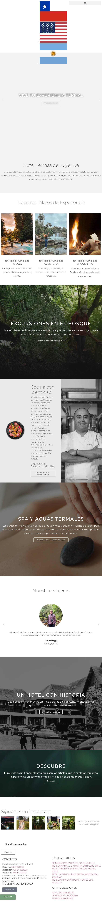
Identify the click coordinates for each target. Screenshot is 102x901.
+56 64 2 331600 (20, 870)
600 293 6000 (18, 867)
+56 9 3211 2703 (19, 873)
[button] (85, 3)
